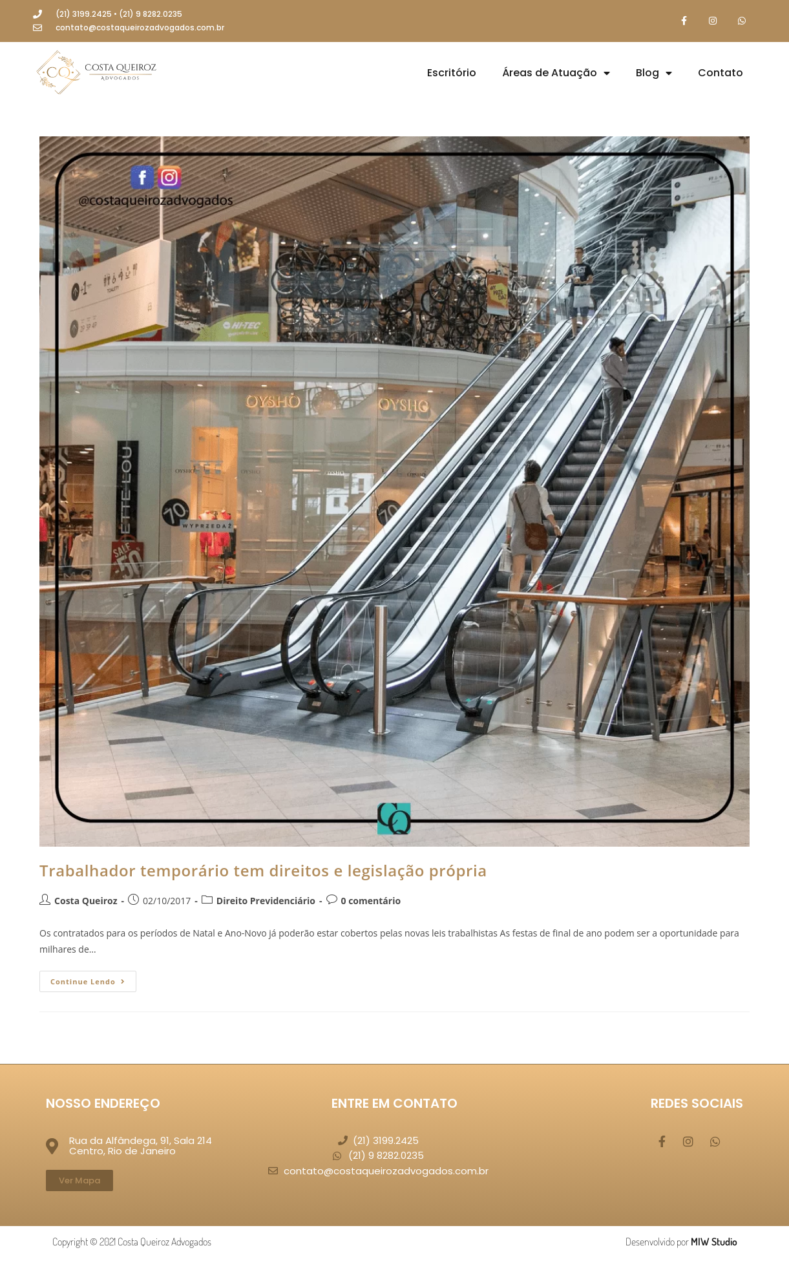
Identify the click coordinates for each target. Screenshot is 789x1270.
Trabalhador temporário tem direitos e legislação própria (263, 870)
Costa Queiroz (85, 900)
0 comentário (371, 900)
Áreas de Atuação (556, 73)
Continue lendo (93, 978)
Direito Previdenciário (265, 900)
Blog (654, 73)
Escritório (451, 72)
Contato (720, 72)
